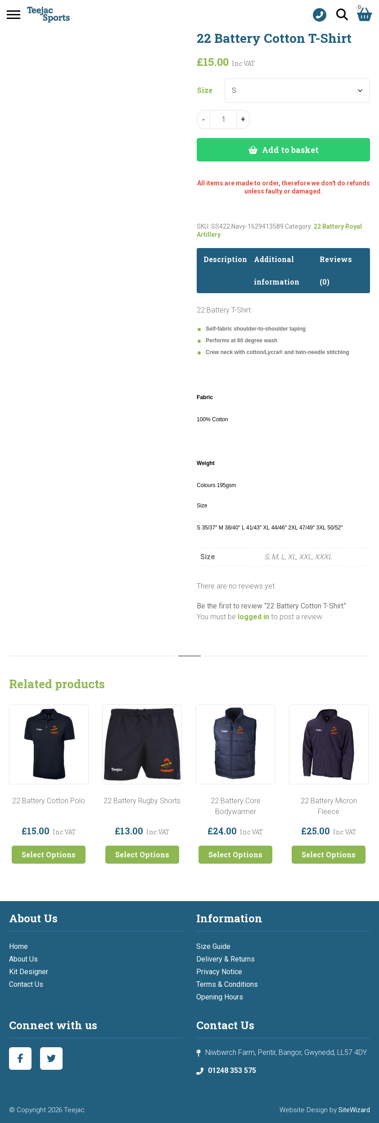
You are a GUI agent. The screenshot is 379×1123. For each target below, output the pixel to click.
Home (18, 946)
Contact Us (26, 984)
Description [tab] (225, 259)
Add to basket (290, 149)
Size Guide (213, 946)
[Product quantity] (223, 119)
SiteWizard (354, 1110)
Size (204, 90)
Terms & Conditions (227, 984)
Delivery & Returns (225, 959)
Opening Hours (219, 997)
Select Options (49, 854)
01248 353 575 (232, 1070)
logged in (253, 616)
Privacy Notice (219, 971)
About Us (23, 959)
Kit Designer (28, 971)
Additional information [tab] (276, 270)
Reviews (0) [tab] (336, 270)
